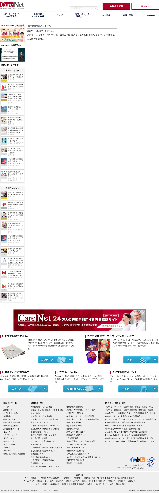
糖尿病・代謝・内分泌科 (94, 478)
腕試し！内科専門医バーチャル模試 (80, 410)
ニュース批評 (36, 413)
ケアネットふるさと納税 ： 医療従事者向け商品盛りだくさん (130, 441)
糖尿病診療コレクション (40, 432)
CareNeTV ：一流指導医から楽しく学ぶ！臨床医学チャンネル (130, 413)
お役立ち (7, 448)
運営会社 (56, 490)
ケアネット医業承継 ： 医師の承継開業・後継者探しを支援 (129, 410)
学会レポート (8, 441)
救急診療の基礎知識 (74, 407)
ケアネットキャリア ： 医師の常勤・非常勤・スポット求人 (129, 407)
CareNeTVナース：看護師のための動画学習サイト (125, 416)
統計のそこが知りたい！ (76, 435)
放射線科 (72, 484)
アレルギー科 (29, 481)
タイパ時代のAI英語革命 (76, 444)
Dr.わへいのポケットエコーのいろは (45, 426)
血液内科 (110, 478)
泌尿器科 (121, 481)
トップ (6, 407)
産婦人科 (131, 481)
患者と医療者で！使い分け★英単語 (80, 441)
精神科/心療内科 (72, 481)
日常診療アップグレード (40, 463)
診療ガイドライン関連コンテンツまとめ (47, 410)
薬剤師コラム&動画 (74, 463)
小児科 (36, 484)
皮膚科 (45, 484)
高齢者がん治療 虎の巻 (75, 460)
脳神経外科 (86, 481)
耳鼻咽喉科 (55, 484)
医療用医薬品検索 (10, 426)
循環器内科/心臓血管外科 (51, 478)
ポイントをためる (10, 413)
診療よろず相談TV (73, 422)
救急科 (90, 484)
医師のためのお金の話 (75, 451)
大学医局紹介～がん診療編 (41, 407)
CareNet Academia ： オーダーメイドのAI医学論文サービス (129, 438)
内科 (26, 478)
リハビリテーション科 (104, 484)
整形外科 (111, 481)
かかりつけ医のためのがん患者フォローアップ (83, 457)
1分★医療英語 (72, 438)
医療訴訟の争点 (72, 429)
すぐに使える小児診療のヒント (43, 451)
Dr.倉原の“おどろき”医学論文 (42, 416)
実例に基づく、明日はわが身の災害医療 (82, 419)
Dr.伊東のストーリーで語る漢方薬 (44, 419)
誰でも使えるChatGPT (75, 432)
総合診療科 (120, 484)
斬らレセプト (36, 444)
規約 (17, 490)
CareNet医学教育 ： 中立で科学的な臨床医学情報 (125, 422)
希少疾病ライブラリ (74, 426)
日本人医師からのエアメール (78, 454)
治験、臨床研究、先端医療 (14, 454)
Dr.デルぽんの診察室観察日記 (43, 441)
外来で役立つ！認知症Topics (42, 460)
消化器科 (67, 478)
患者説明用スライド (11, 429)
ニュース (7, 432)
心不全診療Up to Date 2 (40, 457)
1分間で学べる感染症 (75, 413)
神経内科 (59, 481)
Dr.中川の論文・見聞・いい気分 (43, 435)
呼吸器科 (34, 478)
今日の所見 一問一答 (11, 422)
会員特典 (7, 416)
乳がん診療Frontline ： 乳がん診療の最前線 (122, 429)
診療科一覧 (7, 410)
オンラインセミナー (11, 438)
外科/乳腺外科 (99, 481)
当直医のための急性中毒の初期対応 (45, 429)
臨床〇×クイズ (9, 419)
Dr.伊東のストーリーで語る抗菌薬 (80, 416)
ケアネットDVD (9, 444)
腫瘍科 (131, 478)
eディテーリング (10, 435)
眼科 (64, 484)
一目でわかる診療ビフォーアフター (45, 466)
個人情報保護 (25, 490)
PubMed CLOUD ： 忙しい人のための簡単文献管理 (126, 435)
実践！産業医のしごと (75, 448)
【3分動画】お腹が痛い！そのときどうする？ (48, 448)
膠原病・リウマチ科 (45, 481)
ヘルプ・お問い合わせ (7, 490)
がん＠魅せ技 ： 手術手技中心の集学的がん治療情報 (126, 432)
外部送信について (36, 490)
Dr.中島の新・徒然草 (39, 438)
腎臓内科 (77, 478)
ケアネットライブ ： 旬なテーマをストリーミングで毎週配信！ (130, 419)
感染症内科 (121, 478)
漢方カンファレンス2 (39, 422)
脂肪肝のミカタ (37, 454)
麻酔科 (81, 484)
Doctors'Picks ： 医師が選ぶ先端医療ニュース (123, 426)
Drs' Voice (7, 451)
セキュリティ (48, 490)
